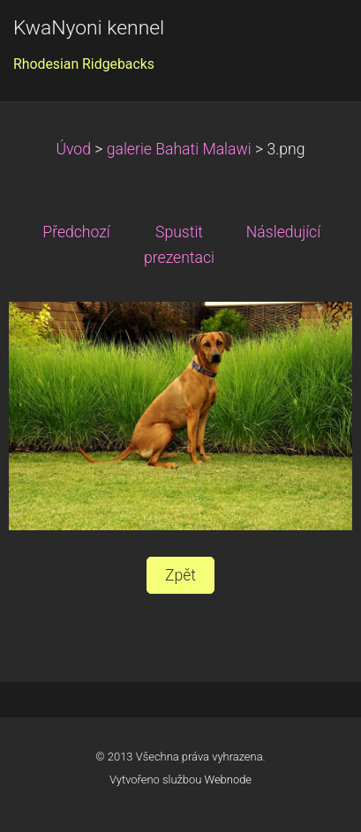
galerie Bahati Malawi (179, 149)
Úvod (73, 149)
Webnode (228, 779)
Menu (312, 39)
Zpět (180, 575)
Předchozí (75, 232)
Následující (283, 232)
